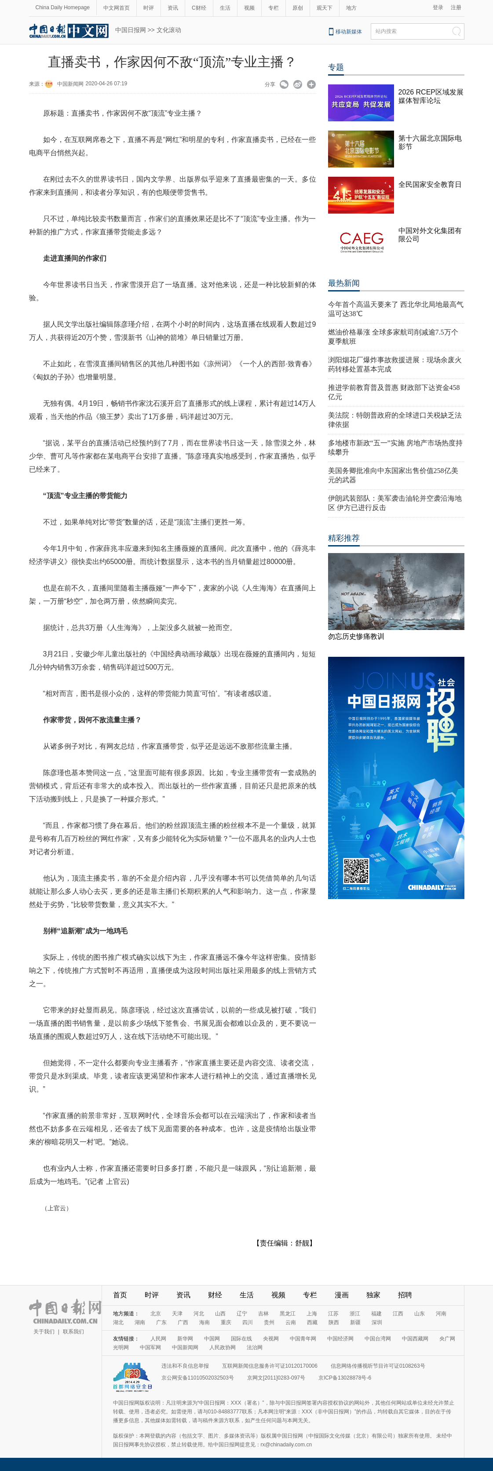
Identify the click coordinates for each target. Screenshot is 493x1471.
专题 (336, 67)
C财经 (199, 8)
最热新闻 (344, 283)
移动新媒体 (349, 32)
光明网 (121, 1347)
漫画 (342, 1295)
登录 (438, 7)
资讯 (173, 8)
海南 (204, 1322)
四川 (247, 1322)
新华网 (185, 1339)
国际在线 (241, 1339)
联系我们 (73, 1332)
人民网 (158, 1339)
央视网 (271, 1339)
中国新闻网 (70, 84)
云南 (290, 1322)
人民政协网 (222, 1347)
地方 (351, 8)
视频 (249, 8)
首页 (120, 1295)
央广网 (447, 1339)
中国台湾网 (378, 1339)
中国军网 (150, 1347)
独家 (373, 1295)
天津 (177, 1314)
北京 (155, 1314)
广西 (183, 1322)
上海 (312, 1314)
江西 (398, 1314)
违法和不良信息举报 (185, 1366)
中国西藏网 (415, 1339)
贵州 (269, 1322)
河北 (199, 1314)
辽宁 (242, 1314)
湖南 (140, 1322)
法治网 (255, 1347)
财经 (215, 1295)
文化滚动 (169, 29)
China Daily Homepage (63, 7)
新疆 (355, 1322)
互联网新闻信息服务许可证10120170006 (270, 1366)
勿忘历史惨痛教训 (356, 636)
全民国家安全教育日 (430, 184)
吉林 (263, 1314)
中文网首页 (116, 8)
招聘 (405, 1295)
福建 (376, 1314)
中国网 (212, 1339)
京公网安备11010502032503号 (197, 1378)
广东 (161, 1322)
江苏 (333, 1314)
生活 (225, 8)
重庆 (226, 1322)
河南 (441, 1314)
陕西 (334, 1322)
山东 (419, 1314)
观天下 (324, 8)
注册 (456, 7)
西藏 (312, 1322)
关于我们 (44, 1332)
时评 (148, 8)
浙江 (355, 1314)
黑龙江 (288, 1314)
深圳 (377, 1322)
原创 (297, 8)
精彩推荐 (344, 538)
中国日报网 (130, 29)
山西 (220, 1314)
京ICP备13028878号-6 (344, 1378)
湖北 (118, 1322)
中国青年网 (303, 1339)
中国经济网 (340, 1339)
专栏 (273, 8)
